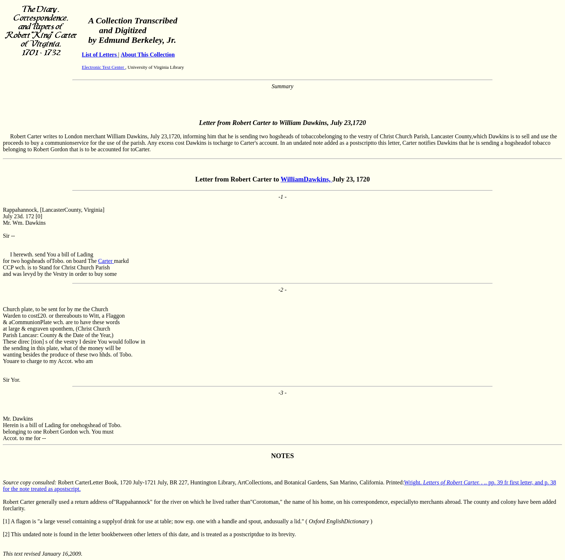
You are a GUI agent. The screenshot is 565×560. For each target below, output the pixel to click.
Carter (106, 261)
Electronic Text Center (103, 67)
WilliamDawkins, (306, 179)
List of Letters (100, 54)
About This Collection (148, 54)
